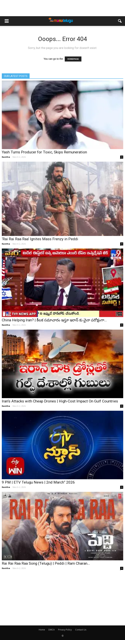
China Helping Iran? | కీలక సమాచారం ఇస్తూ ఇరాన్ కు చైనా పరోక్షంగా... (54, 320)
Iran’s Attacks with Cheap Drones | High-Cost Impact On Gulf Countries (60, 401)
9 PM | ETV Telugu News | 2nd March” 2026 (38, 482)
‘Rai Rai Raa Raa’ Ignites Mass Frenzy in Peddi (40, 239)
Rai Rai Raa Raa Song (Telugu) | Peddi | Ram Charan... (46, 563)
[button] (120, 21)
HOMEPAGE (73, 59)
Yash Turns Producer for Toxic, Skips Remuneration (44, 152)
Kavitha (6, 157)
